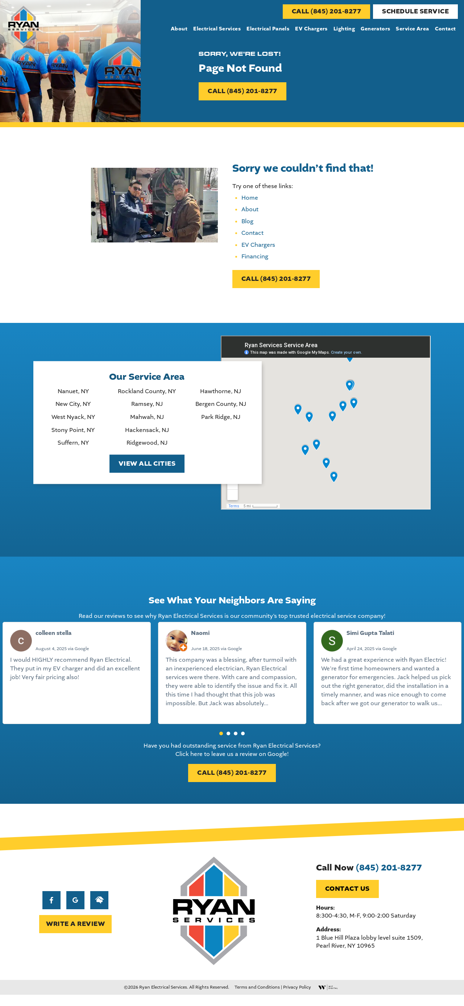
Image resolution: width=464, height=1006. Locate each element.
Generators (375, 28)
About (179, 28)
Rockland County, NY (146, 395)
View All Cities (146, 467)
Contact (445, 28)
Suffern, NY (72, 446)
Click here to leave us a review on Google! (232, 760)
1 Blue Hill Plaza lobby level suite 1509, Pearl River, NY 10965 (370, 952)
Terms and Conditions (257, 998)
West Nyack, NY (72, 420)
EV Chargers (311, 28)
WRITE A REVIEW (74, 933)
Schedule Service (415, 11)
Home (249, 201)
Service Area (412, 28)
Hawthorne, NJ (219, 395)
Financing (254, 259)
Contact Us (348, 898)
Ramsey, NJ (146, 407)
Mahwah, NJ (146, 420)
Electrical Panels (268, 28)
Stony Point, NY (72, 434)
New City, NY (72, 407)
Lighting (344, 28)
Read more (180, 719)
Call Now (370, 878)
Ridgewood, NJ (145, 446)
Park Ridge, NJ (219, 420)
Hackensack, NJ (146, 434)
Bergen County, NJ (219, 407)
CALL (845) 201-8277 (327, 11)
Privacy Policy (297, 998)
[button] (221, 740)
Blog (247, 224)
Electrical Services (217, 28)
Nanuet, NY (72, 395)
